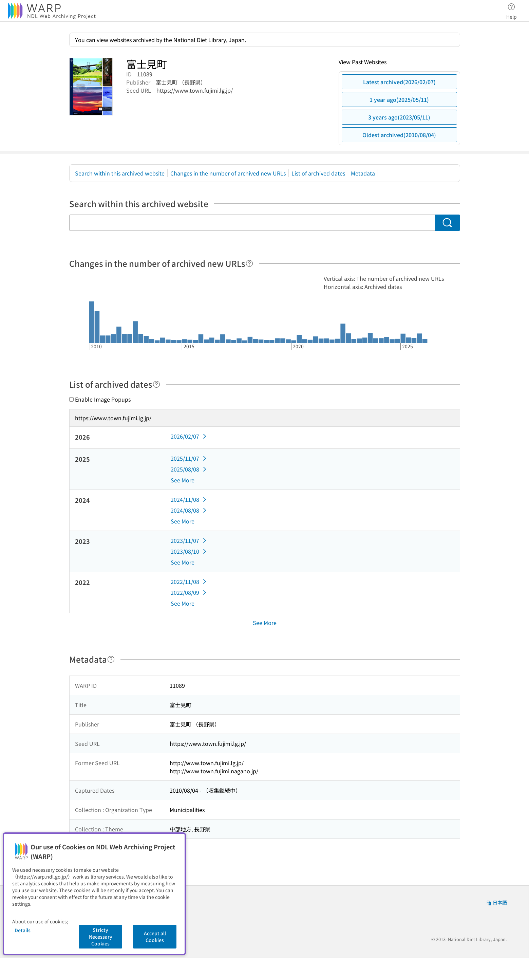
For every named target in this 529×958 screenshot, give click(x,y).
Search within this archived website (120, 173)
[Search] (447, 223)
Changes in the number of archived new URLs (228, 173)
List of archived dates (318, 173)
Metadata (363, 173)
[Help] (249, 263)
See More (182, 480)
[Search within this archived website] (252, 223)
